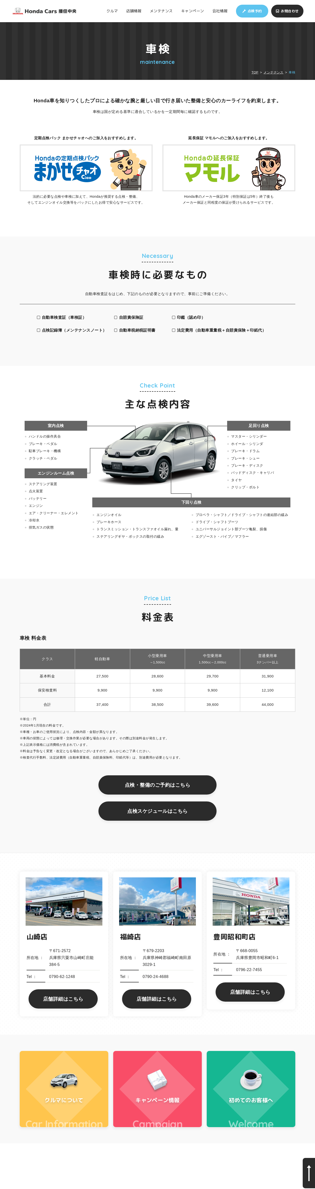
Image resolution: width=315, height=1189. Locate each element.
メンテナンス (161, 11)
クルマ (112, 11)
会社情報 (220, 11)
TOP (255, 72)
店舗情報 (134, 11)
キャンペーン (192, 11)
